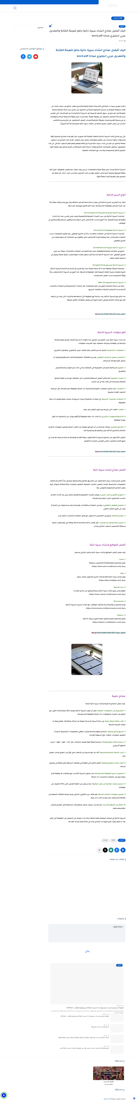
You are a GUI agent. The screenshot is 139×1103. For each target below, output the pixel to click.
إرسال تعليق (118, 927)
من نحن (94, 2)
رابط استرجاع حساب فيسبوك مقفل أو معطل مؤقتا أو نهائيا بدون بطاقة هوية (83, 1037)
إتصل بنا (61, 2)
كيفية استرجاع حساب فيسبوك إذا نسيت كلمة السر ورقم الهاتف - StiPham (95, 1008)
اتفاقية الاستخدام (85, 2)
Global (66, 8)
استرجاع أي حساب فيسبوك (100, 1027)
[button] (116, 850)
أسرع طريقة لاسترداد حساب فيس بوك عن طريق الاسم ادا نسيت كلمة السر (84, 1048)
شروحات (105, 840)
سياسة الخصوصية (72, 2)
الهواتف (78, 8)
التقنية (87, 8)
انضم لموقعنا (108, 1073)
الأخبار (72, 8)
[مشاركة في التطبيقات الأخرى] (99, 850)
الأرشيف (94, 8)
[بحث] (15, 7)
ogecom (106, 1099)
